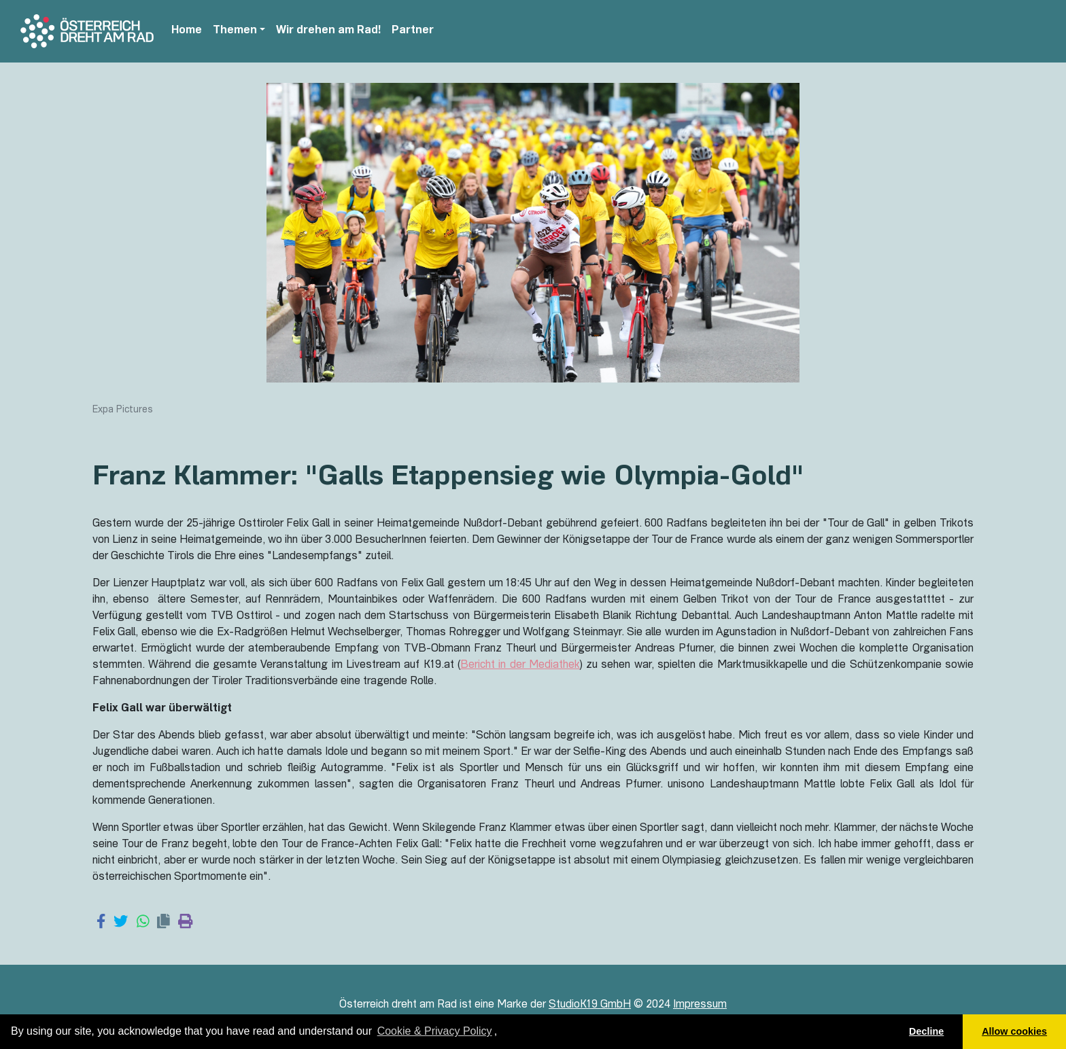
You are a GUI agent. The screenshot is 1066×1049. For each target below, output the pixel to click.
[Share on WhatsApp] (143, 922)
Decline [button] (926, 1031)
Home (186, 31)
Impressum (700, 1005)
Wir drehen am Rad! (328, 31)
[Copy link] (163, 922)
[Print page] (185, 922)
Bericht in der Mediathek (520, 665)
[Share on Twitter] (120, 922)
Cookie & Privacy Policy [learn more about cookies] (434, 1031)
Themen (235, 31)
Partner (413, 31)
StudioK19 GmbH (590, 1005)
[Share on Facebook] (100, 922)
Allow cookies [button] (1014, 1031)
